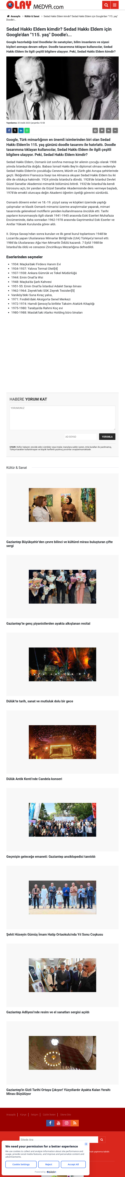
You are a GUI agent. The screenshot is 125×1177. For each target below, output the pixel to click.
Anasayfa (13, 16)
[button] (101, 130)
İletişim (34, 1114)
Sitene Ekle (65, 1114)
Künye (23, 1114)
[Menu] (115, 5)
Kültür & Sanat (32, 16)
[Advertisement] (62, 354)
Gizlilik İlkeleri (49, 1114)
